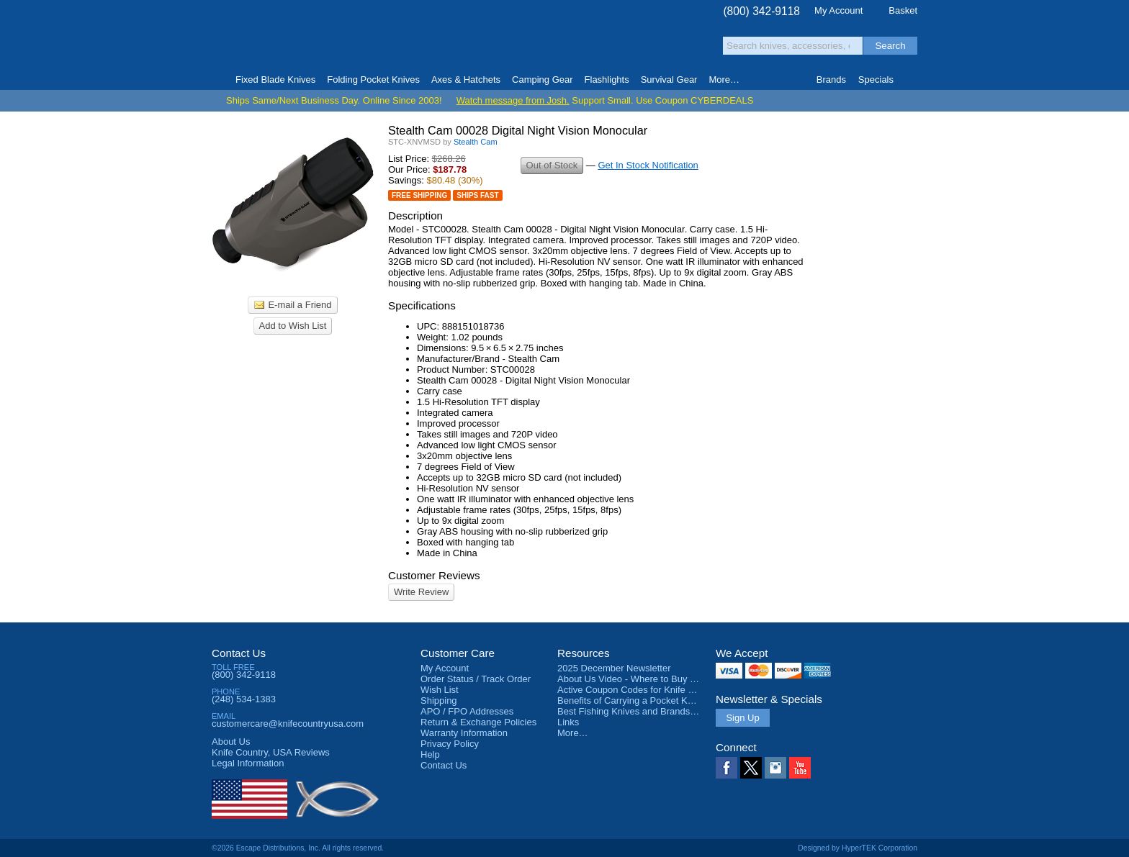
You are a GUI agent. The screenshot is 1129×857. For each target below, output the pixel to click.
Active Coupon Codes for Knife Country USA (649, 689)
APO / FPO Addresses (466, 711)
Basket (903, 10)
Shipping (438, 700)
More (724, 79)
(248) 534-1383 (244, 699)
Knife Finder (911, 80)
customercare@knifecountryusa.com (288, 723)
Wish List (439, 689)
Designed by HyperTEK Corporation (857, 848)
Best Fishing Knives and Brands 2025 (635, 711)
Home (218, 80)
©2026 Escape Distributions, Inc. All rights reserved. (298, 848)
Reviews (271, 752)
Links (568, 722)
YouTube (800, 768)
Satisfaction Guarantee (436, 39)
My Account (838, 10)
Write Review (421, 591)
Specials (876, 79)
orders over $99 (516, 43)
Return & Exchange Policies (478, 722)
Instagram (775, 768)
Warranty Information (464, 732)
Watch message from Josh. (513, 100)
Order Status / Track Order (475, 679)
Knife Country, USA (272, 37)
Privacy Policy (449, 743)
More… (572, 732)
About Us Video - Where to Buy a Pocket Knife (653, 679)
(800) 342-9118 (761, 11)
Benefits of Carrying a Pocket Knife (630, 700)
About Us (231, 741)
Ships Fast (477, 195)
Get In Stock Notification (648, 165)
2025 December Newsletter (614, 668)
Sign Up (742, 717)
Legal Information (248, 763)
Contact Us (239, 653)
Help (430, 754)
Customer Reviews (434, 575)
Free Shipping (419, 195)
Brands (831, 79)
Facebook (726, 768)
